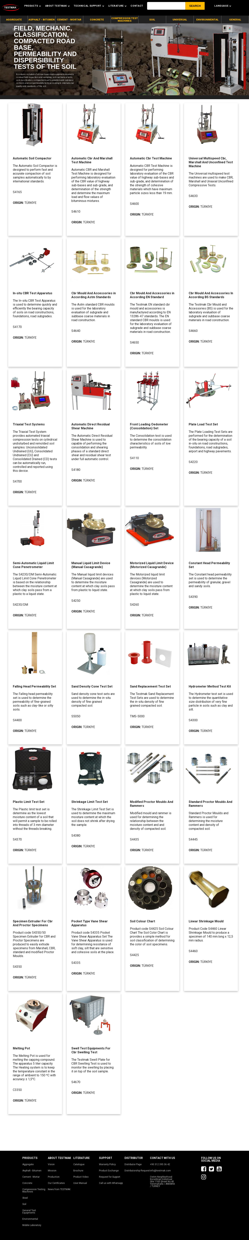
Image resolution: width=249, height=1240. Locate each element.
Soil (24, 1204)
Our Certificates (56, 1183)
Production (54, 1177)
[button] (195, 6)
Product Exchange (109, 1170)
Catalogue (78, 1164)
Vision (51, 1164)
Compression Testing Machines (33, 1190)
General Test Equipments (29, 1211)
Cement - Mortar (31, 1177)
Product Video (81, 1177)
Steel (25, 1198)
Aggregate (28, 1164)
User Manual (80, 1183)
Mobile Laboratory (31, 1225)
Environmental (30, 1219)
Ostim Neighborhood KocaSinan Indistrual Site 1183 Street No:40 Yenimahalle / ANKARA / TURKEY (162, 1181)
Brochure (78, 1170)
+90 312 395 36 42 (160, 1164)
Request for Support (109, 1177)
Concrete (27, 1183)
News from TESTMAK (59, 1189)
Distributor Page (133, 1164)
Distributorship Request (137, 1170)
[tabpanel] (124, 59)
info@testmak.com (160, 1170)
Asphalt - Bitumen (31, 1170)
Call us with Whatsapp (111, 1183)
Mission (52, 1170)
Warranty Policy (107, 1164)
